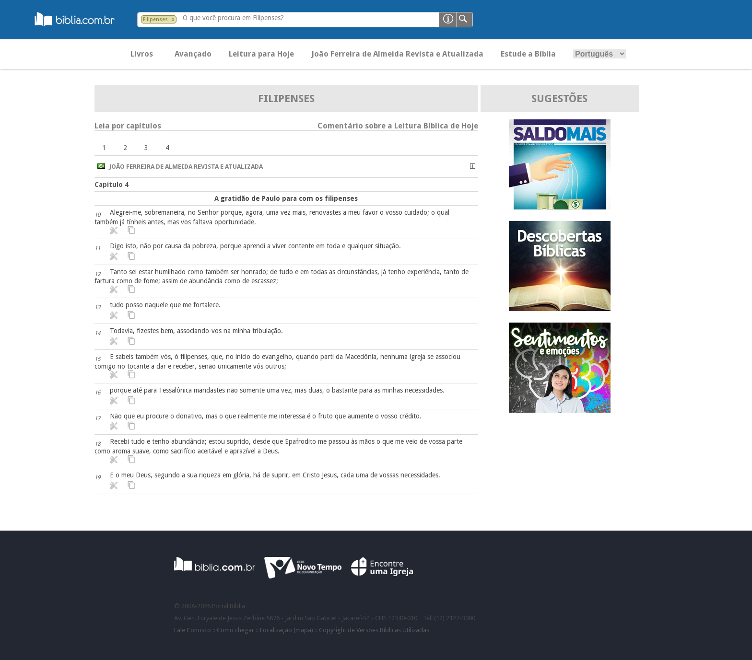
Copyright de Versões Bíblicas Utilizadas (374, 630)
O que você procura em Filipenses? (233, 18)
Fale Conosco (192, 630)
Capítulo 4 (111, 184)
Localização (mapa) (286, 630)
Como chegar (235, 630)
